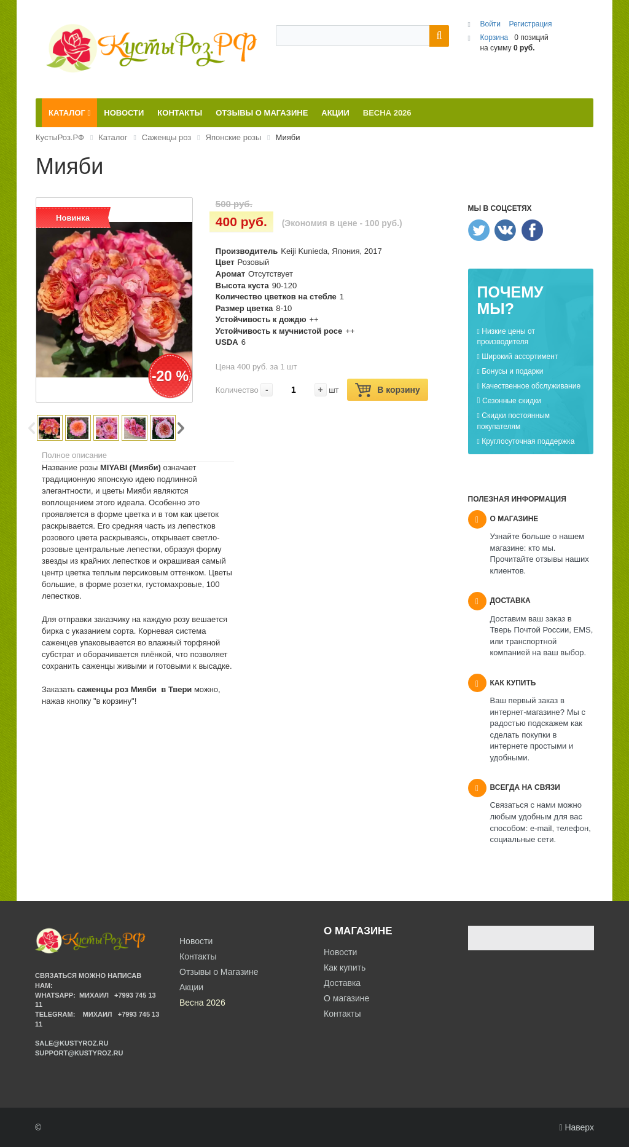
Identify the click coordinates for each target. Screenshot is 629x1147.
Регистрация (530, 24)
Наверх (576, 1127)
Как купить (344, 967)
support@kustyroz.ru (79, 1053)
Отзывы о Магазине (219, 972)
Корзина (494, 37)
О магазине (346, 998)
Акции (191, 987)
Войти (491, 24)
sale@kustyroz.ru (72, 1043)
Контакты (342, 1014)
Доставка (342, 983)
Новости (340, 952)
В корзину (387, 390)
